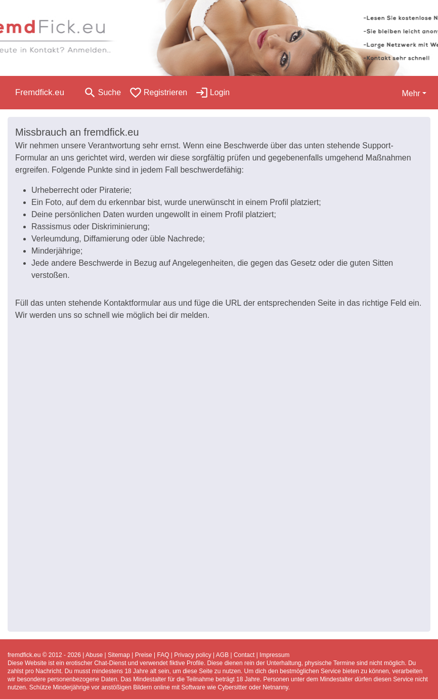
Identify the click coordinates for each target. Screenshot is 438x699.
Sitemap (119, 655)
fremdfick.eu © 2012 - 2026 (44, 655)
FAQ (163, 655)
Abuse (94, 655)
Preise (143, 655)
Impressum (274, 655)
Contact (244, 655)
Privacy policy (192, 655)
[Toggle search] (102, 92)
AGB (222, 655)
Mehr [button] (411, 93)
